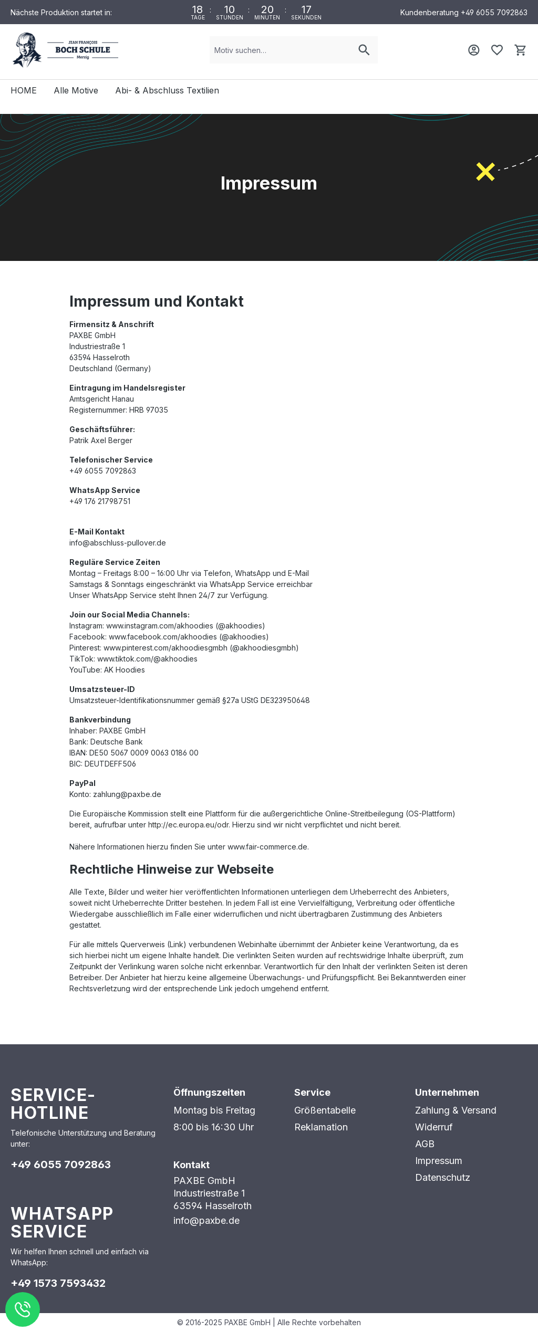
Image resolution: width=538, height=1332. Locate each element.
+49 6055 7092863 (494, 12)
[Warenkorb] (520, 49)
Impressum (438, 1160)
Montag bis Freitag (214, 1110)
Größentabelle (325, 1110)
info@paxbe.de (206, 1220)
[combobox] (280, 50)
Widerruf (434, 1126)
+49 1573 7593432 (58, 1283)
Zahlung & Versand (455, 1110)
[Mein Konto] (474, 49)
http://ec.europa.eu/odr (188, 824)
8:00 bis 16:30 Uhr (213, 1126)
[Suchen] (364, 50)
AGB (424, 1143)
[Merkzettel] (497, 49)
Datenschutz (442, 1177)
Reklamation (321, 1126)
